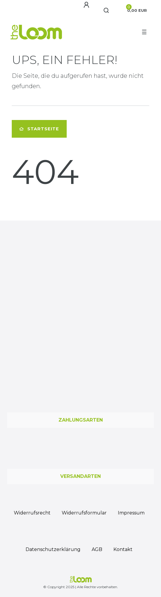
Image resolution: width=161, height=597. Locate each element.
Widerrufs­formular (84, 513)
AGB (97, 549)
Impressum (131, 513)
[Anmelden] (86, 5)
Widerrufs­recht (32, 513)
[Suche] (106, 10)
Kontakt (123, 549)
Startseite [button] (39, 128)
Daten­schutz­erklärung (53, 549)
